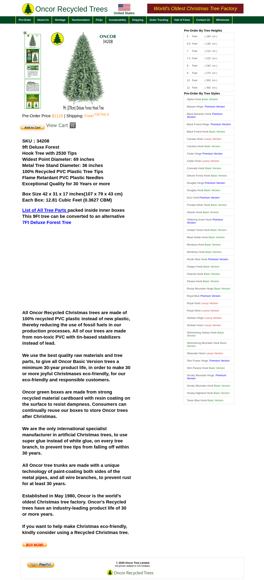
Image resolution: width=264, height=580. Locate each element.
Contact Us (203, 19)
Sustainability (117, 19)
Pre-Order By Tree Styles (202, 93)
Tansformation (81, 19)
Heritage (60, 19)
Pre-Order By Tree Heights (203, 30)
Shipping (137, 19)
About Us (43, 19)
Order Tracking (158, 19)
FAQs (99, 19)
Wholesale (222, 19)
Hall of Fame (182, 19)
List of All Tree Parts (45, 210)
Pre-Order (25, 19)
